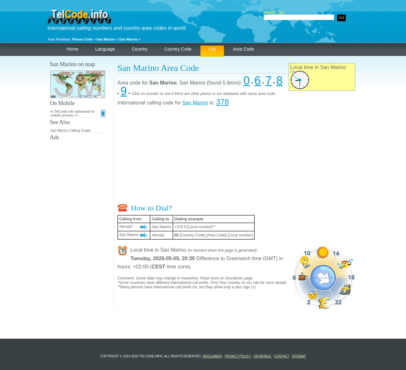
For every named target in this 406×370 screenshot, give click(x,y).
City (212, 49)
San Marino (105, 39)
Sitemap (299, 356)
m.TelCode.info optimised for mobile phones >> (77, 113)
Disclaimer (212, 356)
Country (139, 49)
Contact (281, 356)
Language (105, 49)
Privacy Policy (238, 356)
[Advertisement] (236, 156)
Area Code (243, 49)
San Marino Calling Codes (70, 130)
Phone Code (82, 39)
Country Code (178, 49)
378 (222, 101)
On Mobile (263, 356)
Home (72, 49)
